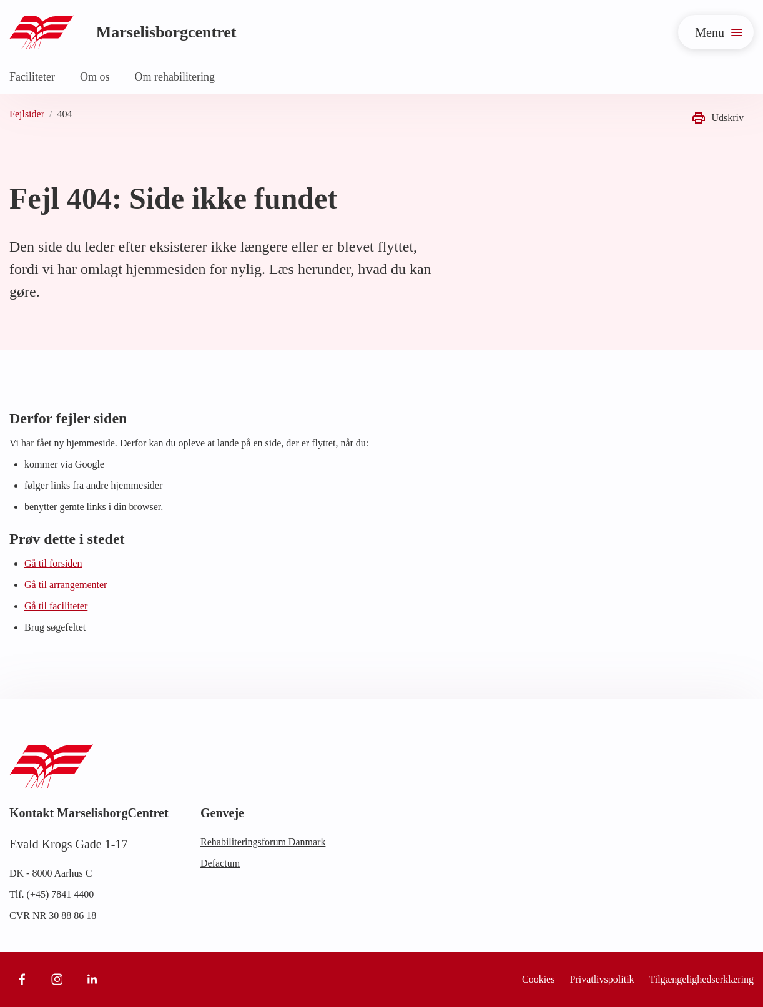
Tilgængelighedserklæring (701, 979)
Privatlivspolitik (601, 979)
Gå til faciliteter (55, 606)
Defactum (220, 863)
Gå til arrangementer (65, 584)
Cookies (538, 979)
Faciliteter (32, 77)
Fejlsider (26, 114)
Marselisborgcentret (166, 32)
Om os (95, 77)
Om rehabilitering (174, 77)
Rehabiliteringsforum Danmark (262, 842)
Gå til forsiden (53, 563)
